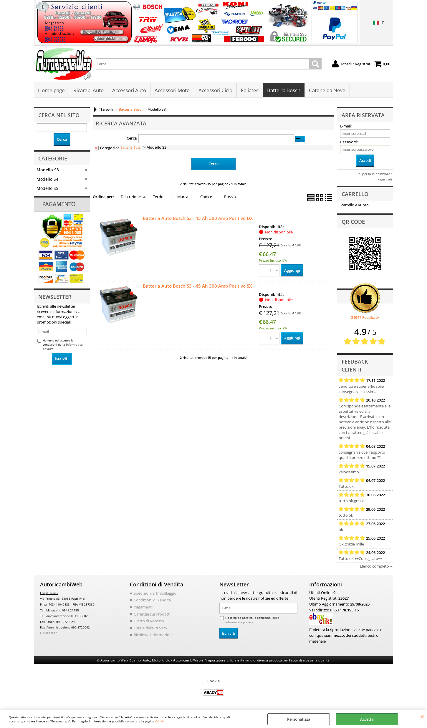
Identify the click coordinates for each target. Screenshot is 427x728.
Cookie (160, 721)
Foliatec (249, 90)
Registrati (385, 180)
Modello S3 (48, 170)
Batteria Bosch (283, 90)
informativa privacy (239, 623)
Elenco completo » (376, 566)
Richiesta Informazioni (153, 635)
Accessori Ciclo (215, 90)
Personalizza (298, 719)
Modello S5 (47, 189)
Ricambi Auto (88, 90)
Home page (51, 90)
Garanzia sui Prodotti (152, 614)
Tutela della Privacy (150, 628)
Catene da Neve (327, 90)
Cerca (132, 138)
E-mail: (346, 126)
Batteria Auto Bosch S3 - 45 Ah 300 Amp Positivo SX (197, 286)
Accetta (367, 719)
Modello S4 (47, 179)
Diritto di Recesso (149, 621)
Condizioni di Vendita (152, 600)
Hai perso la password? (374, 174)
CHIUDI (422, 716)
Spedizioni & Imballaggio (155, 593)
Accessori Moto (172, 90)
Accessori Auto (129, 90)
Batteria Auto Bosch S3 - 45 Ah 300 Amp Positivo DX (198, 218)
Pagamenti (143, 607)
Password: (349, 142)
